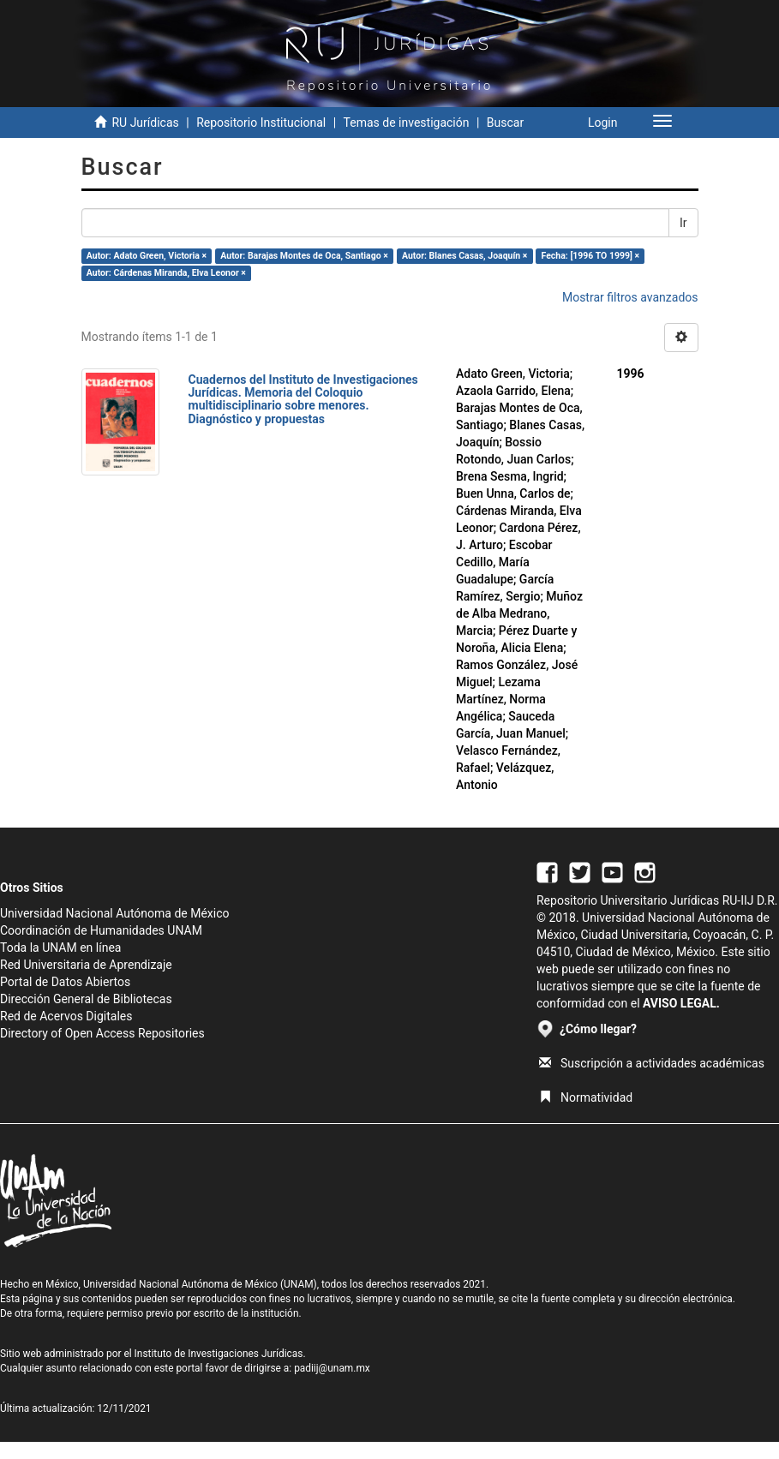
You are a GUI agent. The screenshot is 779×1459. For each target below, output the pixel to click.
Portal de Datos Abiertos (65, 982)
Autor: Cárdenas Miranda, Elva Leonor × (166, 272)
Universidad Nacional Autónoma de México (115, 913)
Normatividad (585, 1097)
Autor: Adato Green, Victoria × (147, 255)
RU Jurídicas (144, 122)
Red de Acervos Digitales (66, 1016)
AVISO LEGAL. (681, 1003)
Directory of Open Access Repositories (102, 1033)
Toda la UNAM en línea (60, 947)
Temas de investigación (407, 122)
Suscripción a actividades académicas (651, 1063)
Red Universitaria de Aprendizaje (86, 965)
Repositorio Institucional (261, 122)
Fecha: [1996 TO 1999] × (591, 255)
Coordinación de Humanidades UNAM (101, 930)
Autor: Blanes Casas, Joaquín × (465, 255)
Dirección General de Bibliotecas (86, 999)
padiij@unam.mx (332, 1368)
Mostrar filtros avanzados (630, 297)
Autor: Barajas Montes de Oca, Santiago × (304, 255)
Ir (683, 223)
